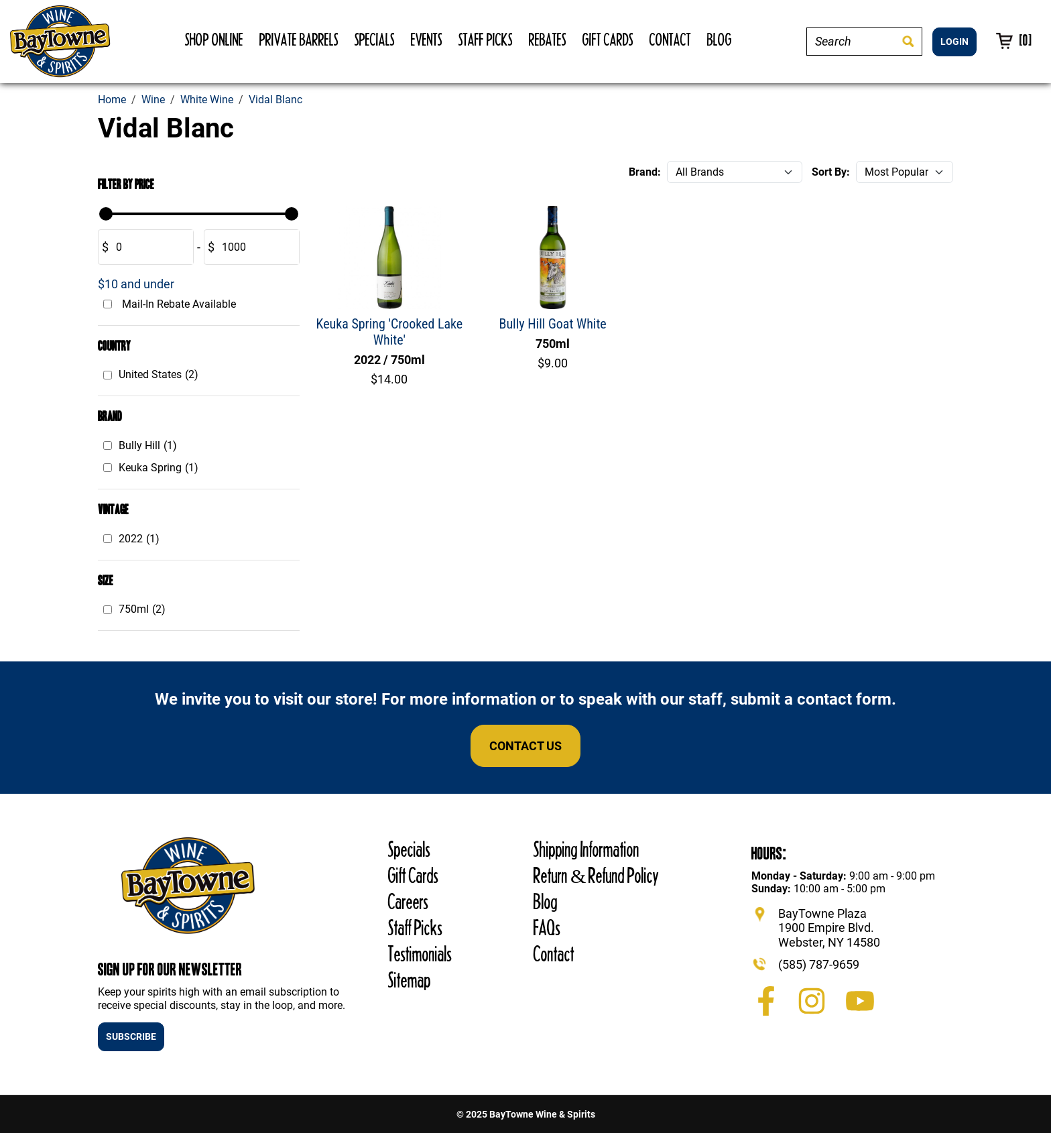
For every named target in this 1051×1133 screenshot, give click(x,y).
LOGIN (954, 41)
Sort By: (831, 172)
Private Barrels (298, 39)
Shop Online (214, 39)
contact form (844, 699)
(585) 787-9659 (818, 964)
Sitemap (409, 980)
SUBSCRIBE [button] (131, 1036)
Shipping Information (586, 849)
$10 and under (136, 284)
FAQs (547, 927)
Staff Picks (485, 39)
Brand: (645, 172)
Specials (375, 39)
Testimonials (420, 953)
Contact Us (525, 746)
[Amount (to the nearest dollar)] (150, 247)
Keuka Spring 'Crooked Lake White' (389, 332)
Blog (719, 39)
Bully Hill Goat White (553, 324)
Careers (408, 901)
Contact (670, 39)
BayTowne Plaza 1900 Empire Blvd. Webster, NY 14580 (829, 927)
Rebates (547, 39)
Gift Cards (607, 39)
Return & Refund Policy (596, 875)
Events (426, 39)
